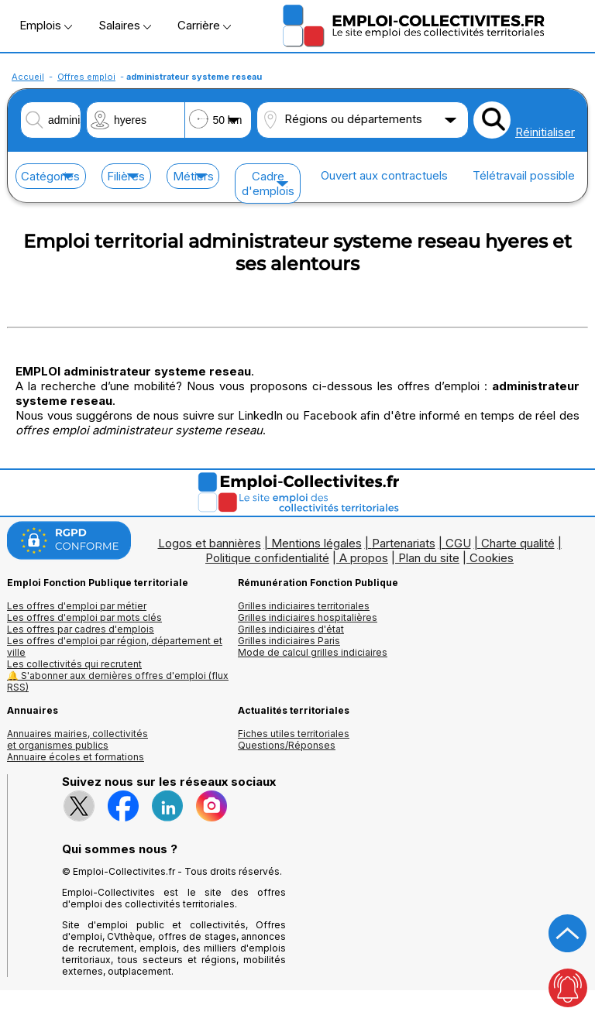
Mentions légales (316, 543)
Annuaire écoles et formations (75, 757)
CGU (458, 543)
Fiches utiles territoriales (293, 733)
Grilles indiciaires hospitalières (307, 617)
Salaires (124, 25)
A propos (363, 557)
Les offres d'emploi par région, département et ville (114, 646)
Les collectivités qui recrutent (74, 664)
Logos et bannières (209, 543)
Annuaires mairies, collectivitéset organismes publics (77, 739)
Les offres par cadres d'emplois (80, 629)
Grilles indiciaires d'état (291, 629)
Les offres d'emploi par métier (76, 606)
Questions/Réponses (286, 745)
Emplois (45, 25)
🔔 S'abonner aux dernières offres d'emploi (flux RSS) (118, 681)
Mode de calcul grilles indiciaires (312, 652)
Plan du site (428, 557)
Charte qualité (518, 543)
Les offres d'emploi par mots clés (84, 617)
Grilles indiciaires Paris (289, 640)
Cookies (491, 557)
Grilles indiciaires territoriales (304, 606)
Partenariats (403, 543)
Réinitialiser (545, 132)
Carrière (204, 25)
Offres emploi (86, 76)
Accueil (28, 76)
